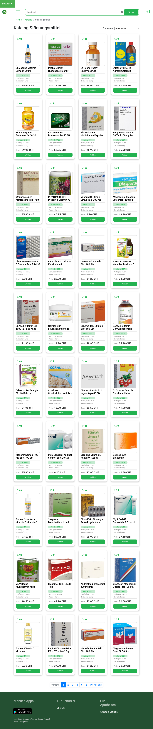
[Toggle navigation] (18, 12)
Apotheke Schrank (108, 712)
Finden (131, 12)
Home (19, 19)
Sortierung (108, 28)
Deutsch (7, 3)
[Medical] (74, 12)
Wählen (28, 90)
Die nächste (96, 685)
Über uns (61, 708)
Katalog (28, 19)
